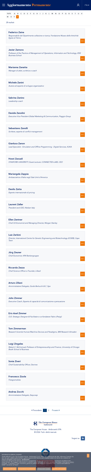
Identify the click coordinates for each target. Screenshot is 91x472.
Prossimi (56, 410)
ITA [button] (86, 5)
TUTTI (9, 13)
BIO (82, 41)
